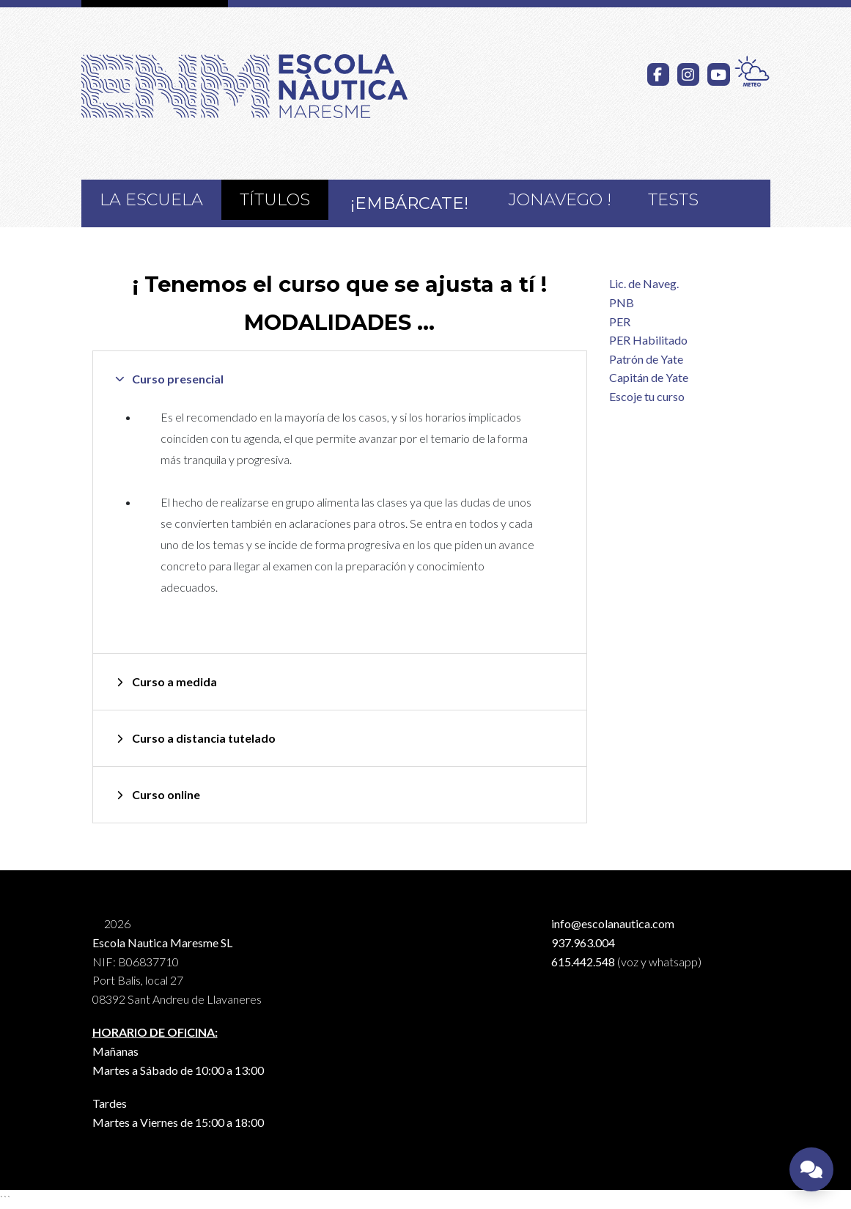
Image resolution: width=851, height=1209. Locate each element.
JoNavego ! (560, 199)
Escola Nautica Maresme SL (162, 942)
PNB (621, 302)
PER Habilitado (648, 340)
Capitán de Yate (648, 377)
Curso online (166, 794)
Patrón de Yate (646, 359)
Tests (673, 199)
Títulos (275, 199)
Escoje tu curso (647, 396)
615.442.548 (583, 962)
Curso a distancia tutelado (204, 738)
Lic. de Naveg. (644, 283)
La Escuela (151, 199)
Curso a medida (174, 681)
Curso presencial (178, 379)
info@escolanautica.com (612, 923)
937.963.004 (583, 942)
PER (619, 321)
